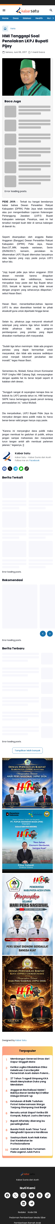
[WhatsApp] (21, 468)
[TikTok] (48, 1195)
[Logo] (27, 1173)
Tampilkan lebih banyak (27, 750)
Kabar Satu (21, 1040)
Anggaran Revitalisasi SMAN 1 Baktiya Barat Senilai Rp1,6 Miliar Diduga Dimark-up (29, 1093)
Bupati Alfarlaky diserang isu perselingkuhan (27, 1123)
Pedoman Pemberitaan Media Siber (27, 1217)
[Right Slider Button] (52, 18)
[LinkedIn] (23, 1203)
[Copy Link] (26, 468)
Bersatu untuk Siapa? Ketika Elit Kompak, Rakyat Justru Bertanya (30, 1114)
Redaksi (22, 1212)
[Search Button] (51, 10)
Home (5, 18)
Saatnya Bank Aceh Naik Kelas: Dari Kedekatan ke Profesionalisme (28, 1140)
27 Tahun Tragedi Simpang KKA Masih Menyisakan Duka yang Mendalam (29, 1081)
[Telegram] (15, 468)
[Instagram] (23, 1195)
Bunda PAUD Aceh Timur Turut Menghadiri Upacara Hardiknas (29, 1131)
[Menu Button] (4, 10)
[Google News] (40, 1195)
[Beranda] (5, 28)
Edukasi (27, 18)
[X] (10, 468)
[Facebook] (4, 468)
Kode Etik (32, 1212)
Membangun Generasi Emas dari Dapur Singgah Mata (29, 1060)
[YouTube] (31, 1195)
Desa (15, 18)
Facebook (34, 460)
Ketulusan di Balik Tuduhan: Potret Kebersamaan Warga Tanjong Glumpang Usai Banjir (28, 1104)
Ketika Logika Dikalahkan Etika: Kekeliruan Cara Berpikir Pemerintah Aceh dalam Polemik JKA (29, 1070)
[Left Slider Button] (43, 634)
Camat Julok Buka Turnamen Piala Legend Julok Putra (27, 1151)
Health (39, 18)
